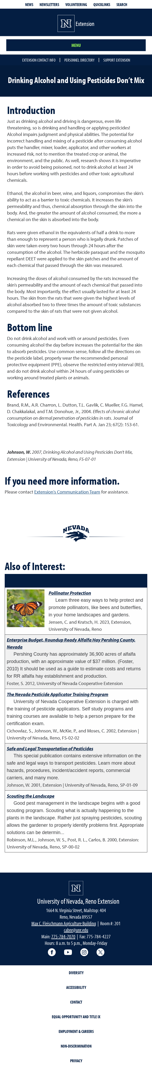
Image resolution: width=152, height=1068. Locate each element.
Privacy (76, 1060)
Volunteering (76, 4)
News (29, 4)
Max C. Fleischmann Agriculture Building (63, 923)
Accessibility (76, 987)
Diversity (76, 972)
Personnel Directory (79, 60)
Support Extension (116, 60)
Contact (76, 1002)
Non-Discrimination (76, 1046)
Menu (76, 45)
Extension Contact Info (38, 60)
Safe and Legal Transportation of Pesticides (50, 749)
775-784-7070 (63, 936)
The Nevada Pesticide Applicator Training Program (57, 694)
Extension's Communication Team (67, 492)
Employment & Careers (76, 1031)
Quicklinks (101, 4)
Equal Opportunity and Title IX (76, 1016)
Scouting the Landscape (30, 796)
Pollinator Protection (70, 593)
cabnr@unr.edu (76, 930)
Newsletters (49, 4)
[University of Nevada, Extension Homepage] (76, 888)
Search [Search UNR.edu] (121, 4)
